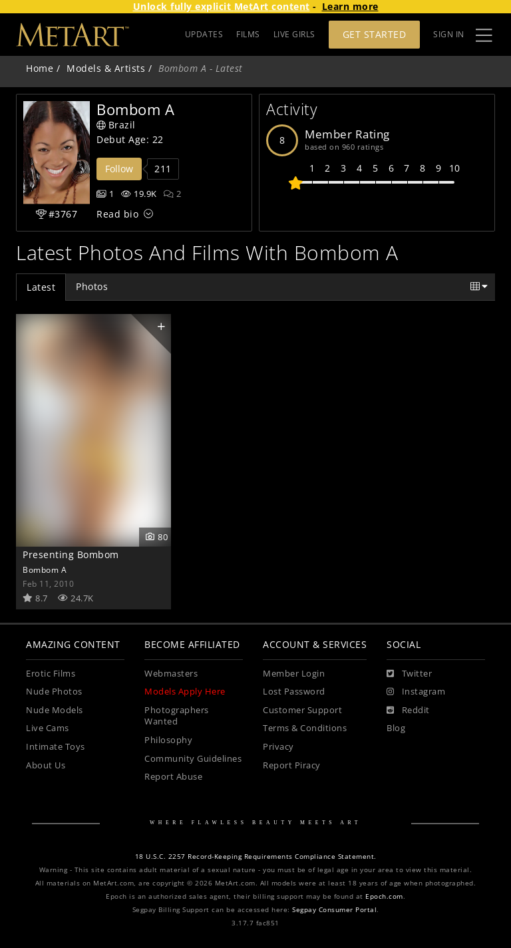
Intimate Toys (55, 746)
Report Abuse (173, 776)
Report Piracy (292, 765)
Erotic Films (50, 673)
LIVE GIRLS (294, 34)
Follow (119, 168)
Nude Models (54, 710)
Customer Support (302, 710)
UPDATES (204, 34)
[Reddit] (408, 710)
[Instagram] (416, 692)
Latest (41, 287)
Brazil (116, 124)
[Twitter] (409, 674)
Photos (92, 286)
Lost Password (294, 691)
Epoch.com (384, 896)
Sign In (448, 34)
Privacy (278, 746)
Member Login (294, 673)
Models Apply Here (185, 691)
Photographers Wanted (176, 716)
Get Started (375, 34)
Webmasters (171, 673)
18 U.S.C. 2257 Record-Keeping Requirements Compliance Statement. (256, 856)
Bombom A (45, 569)
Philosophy (168, 740)
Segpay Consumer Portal (334, 909)
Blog (396, 728)
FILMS (248, 34)
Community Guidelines (193, 758)
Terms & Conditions (305, 728)
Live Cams (47, 728)
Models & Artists (106, 68)
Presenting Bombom (71, 554)
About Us (45, 765)
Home (39, 68)
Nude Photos (54, 691)
